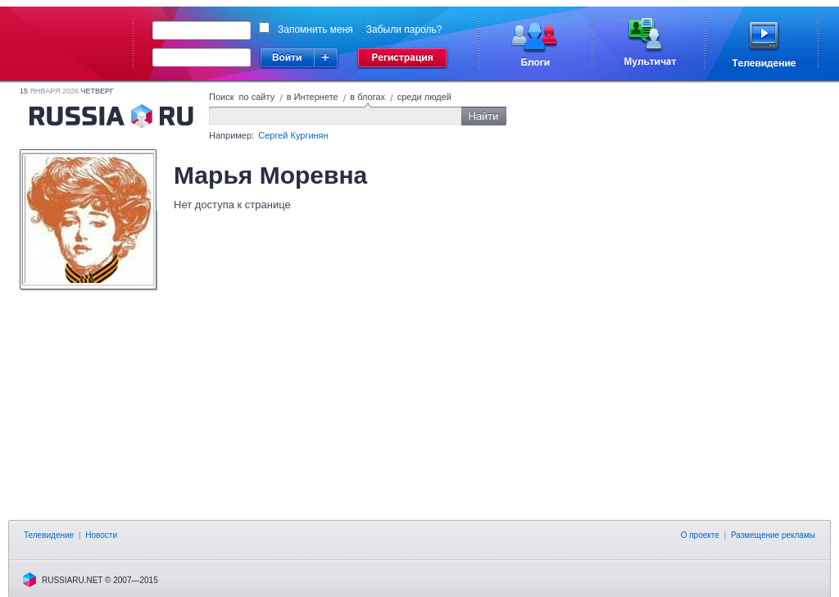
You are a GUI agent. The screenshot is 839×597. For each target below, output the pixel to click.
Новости (101, 535)
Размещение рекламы (773, 535)
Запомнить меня (315, 29)
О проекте (700, 535)
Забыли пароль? (404, 29)
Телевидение (49, 535)
